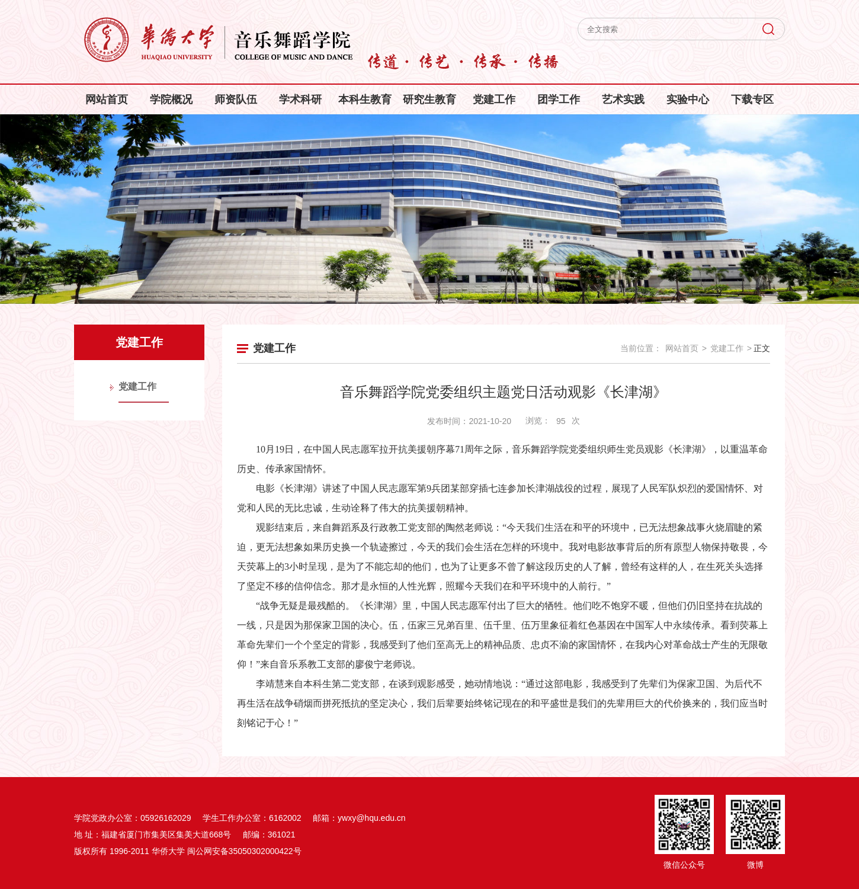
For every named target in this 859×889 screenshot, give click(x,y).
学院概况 (171, 99)
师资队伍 (235, 99)
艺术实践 (623, 99)
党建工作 (494, 99)
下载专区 (752, 99)
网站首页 (106, 99)
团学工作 (558, 99)
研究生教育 (429, 99)
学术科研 (300, 99)
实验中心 (687, 99)
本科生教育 (365, 99)
